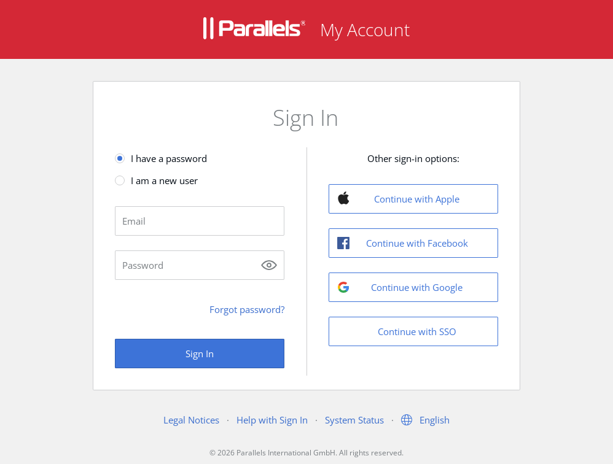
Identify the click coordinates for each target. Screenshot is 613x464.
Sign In (199, 353)
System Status (354, 420)
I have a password (169, 158)
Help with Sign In (272, 420)
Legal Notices (191, 420)
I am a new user (164, 180)
